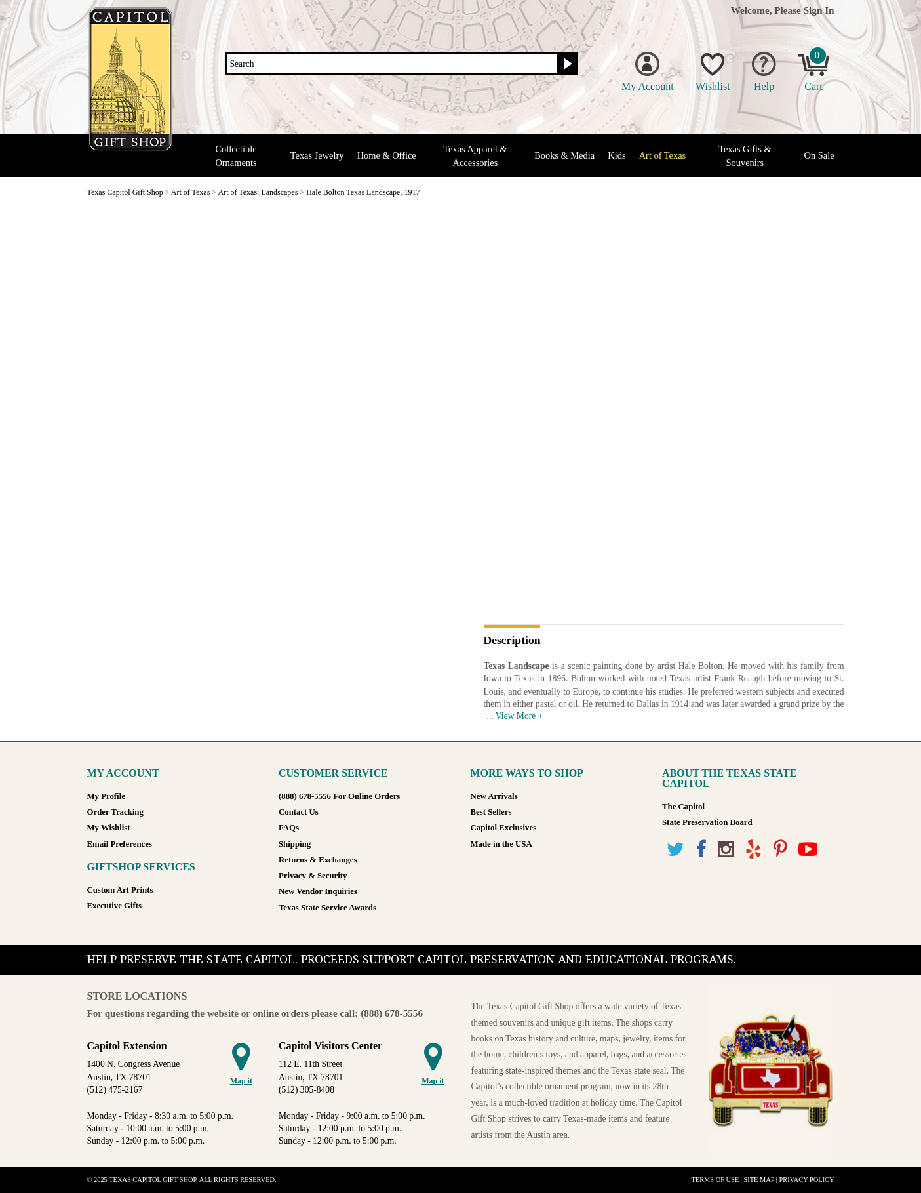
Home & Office (386, 155)
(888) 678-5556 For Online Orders (339, 796)
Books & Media (564, 155)
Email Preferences (119, 844)
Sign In (819, 10)
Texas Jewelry (317, 155)
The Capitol (683, 806)
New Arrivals (494, 796)
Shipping (295, 844)
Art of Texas (662, 155)
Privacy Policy (806, 1179)
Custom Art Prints (120, 890)
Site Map (759, 1179)
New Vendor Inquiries (318, 891)
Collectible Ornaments (235, 156)
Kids (616, 155)
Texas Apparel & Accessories (475, 156)
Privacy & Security (313, 875)
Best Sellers (491, 812)
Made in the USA (501, 844)
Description (512, 641)
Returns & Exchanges (318, 859)
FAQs (289, 827)
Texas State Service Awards (327, 907)
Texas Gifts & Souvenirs (745, 156)
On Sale (819, 155)
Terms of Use (715, 1179)
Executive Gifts (114, 905)
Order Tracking (115, 812)
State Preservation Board (707, 822)
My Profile (106, 796)
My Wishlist (108, 827)
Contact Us (299, 812)
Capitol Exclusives (504, 827)
